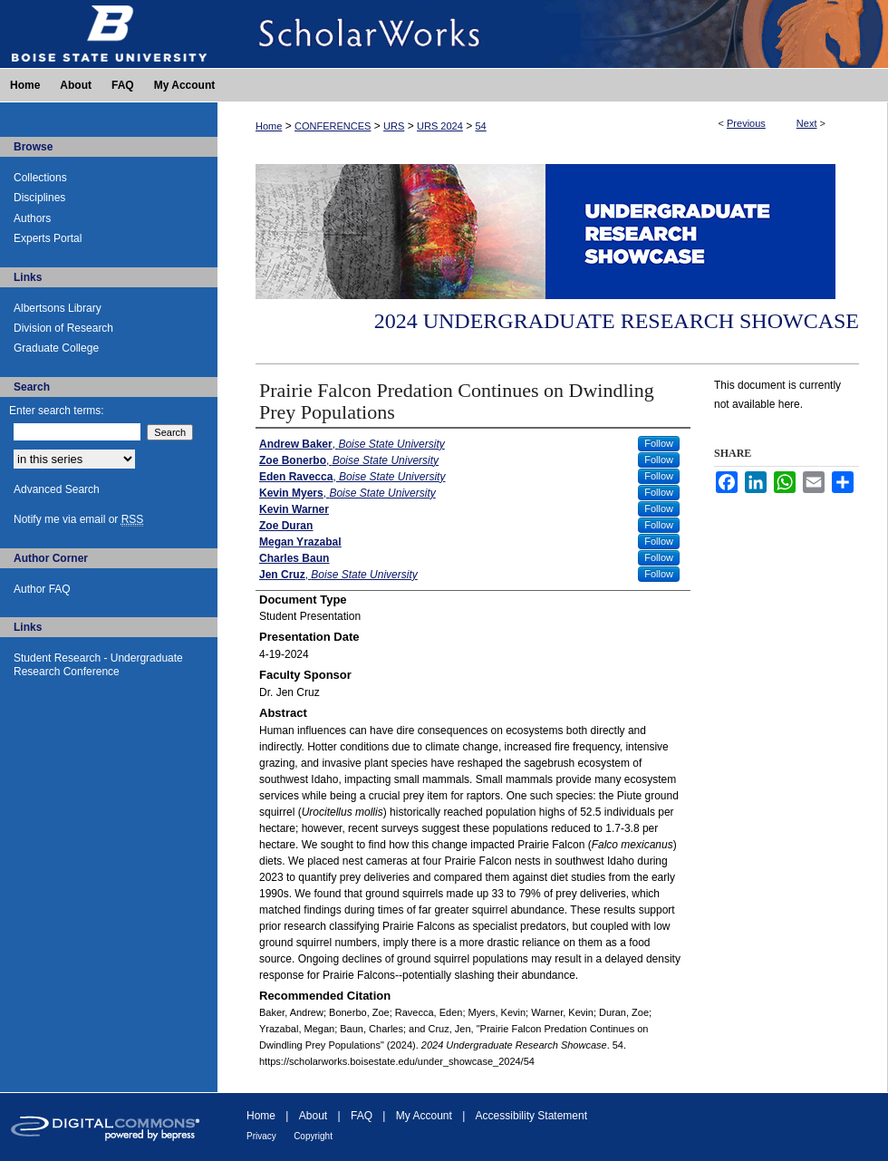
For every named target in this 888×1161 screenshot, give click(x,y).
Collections (40, 177)
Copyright (313, 1136)
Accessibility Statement (531, 1115)
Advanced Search (57, 489)
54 (481, 126)
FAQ (361, 1115)
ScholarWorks (552, 34)
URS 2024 (440, 126)
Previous (746, 123)
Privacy (261, 1136)
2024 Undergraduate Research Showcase (616, 321)
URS (393, 126)
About (313, 1115)
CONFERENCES (332, 126)
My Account (424, 1115)
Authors (32, 218)
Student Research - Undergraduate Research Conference (98, 664)
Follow (658, 443)
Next (806, 123)
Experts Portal (48, 238)
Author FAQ (42, 589)
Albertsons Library (57, 308)
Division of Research (63, 328)
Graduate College (56, 348)
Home (269, 126)
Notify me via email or (78, 519)
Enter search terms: (56, 410)
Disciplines (39, 197)
